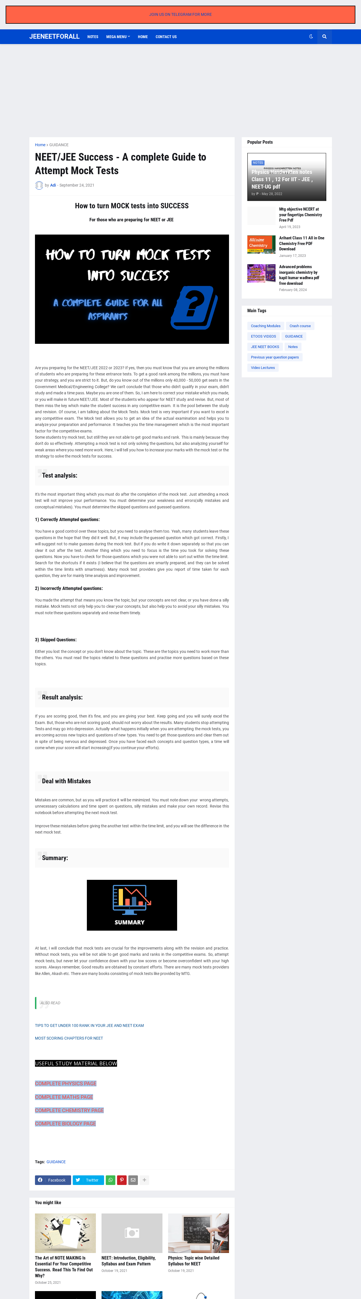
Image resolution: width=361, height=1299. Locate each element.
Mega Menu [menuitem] (116, 36)
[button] (311, 36)
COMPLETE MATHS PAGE (64, 1097)
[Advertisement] (180, 90)
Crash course (300, 326)
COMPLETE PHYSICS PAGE (65, 1083)
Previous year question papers (275, 357)
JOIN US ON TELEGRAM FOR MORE (180, 14)
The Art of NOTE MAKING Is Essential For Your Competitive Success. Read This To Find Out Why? (64, 1266)
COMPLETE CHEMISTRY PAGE (69, 1110)
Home (40, 145)
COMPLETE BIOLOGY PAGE (65, 1124)
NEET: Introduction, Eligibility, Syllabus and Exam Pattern (129, 1261)
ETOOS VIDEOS (263, 336)
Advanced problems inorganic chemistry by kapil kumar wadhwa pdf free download (299, 275)
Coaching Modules (266, 326)
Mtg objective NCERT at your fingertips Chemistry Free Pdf (300, 215)
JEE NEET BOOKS (265, 347)
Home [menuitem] (143, 36)
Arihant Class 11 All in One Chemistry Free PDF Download (301, 243)
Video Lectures (263, 368)
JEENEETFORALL (54, 36)
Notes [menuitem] (92, 36)
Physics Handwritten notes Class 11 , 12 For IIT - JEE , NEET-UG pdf (282, 179)
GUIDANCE (59, 145)
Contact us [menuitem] (166, 36)
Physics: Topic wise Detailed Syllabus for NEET (193, 1261)
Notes (293, 347)
